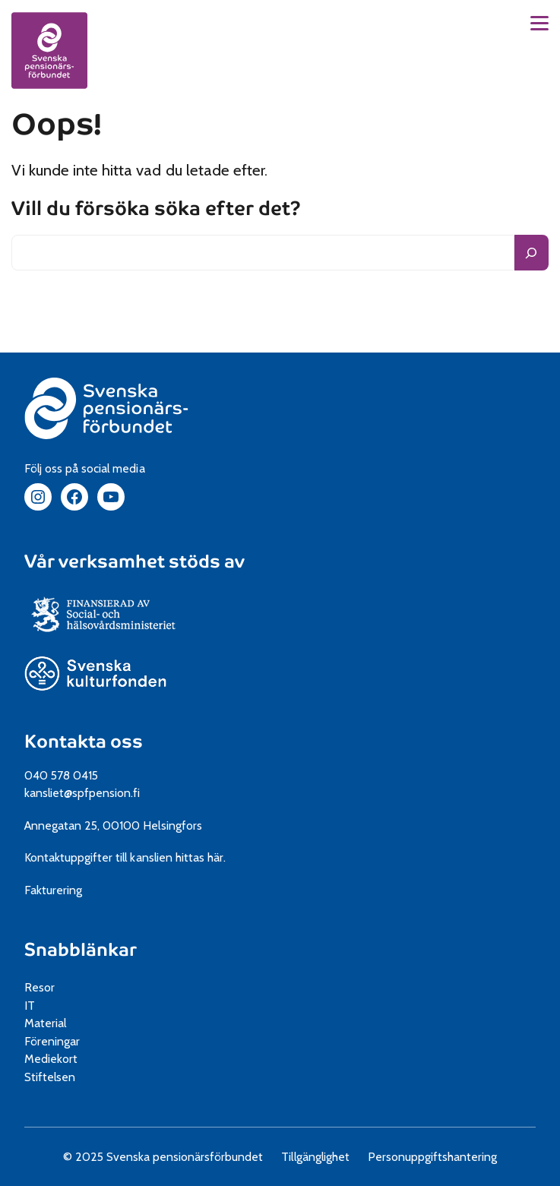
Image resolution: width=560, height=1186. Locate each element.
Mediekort (68, 1059)
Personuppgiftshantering (433, 1157)
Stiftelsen (55, 1077)
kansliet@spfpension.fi (82, 793)
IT (29, 1005)
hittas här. (201, 857)
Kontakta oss (83, 742)
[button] (539, 23)
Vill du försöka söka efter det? (156, 209)
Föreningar (52, 1041)
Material (45, 1023)
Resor (39, 987)
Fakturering (53, 890)
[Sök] (531, 252)
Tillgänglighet (315, 1157)
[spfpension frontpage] (49, 50)
